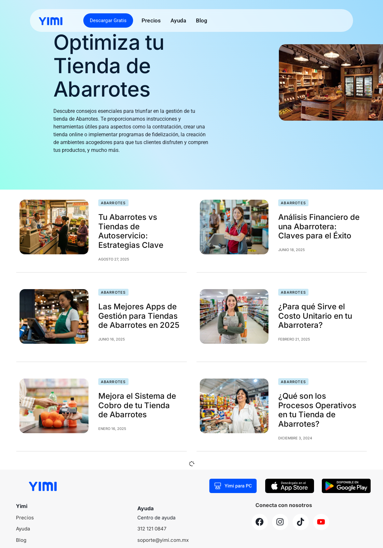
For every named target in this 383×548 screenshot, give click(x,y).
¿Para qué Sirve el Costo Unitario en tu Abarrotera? (315, 316)
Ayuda (178, 20)
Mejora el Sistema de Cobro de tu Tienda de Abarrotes (137, 405)
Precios (151, 20)
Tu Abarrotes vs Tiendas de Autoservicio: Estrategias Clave (130, 231)
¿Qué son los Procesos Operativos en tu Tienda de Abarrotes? (317, 410)
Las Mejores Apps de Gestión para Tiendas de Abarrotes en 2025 (138, 316)
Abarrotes (113, 203)
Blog (202, 20)
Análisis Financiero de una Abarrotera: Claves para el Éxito (319, 226)
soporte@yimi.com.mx (163, 540)
